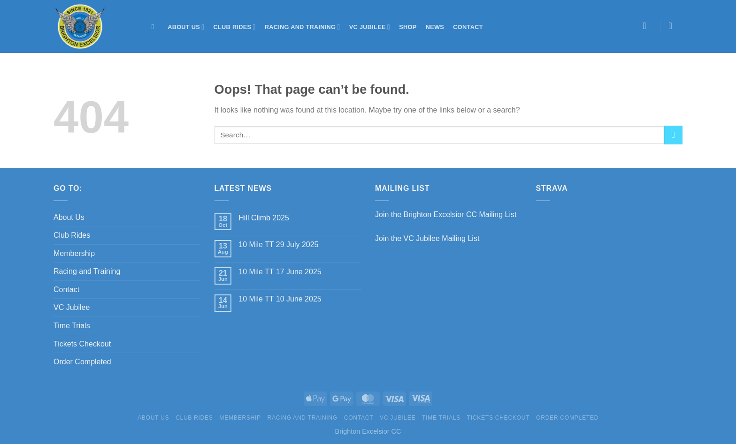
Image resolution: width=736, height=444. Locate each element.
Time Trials (72, 326)
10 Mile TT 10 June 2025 (279, 299)
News (435, 26)
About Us (186, 27)
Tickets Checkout (82, 344)
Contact (468, 26)
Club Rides (235, 27)
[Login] (647, 25)
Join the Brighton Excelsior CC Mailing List (445, 214)
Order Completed (82, 362)
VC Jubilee (369, 27)
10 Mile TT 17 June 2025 (279, 272)
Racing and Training (302, 27)
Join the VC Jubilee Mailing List (427, 238)
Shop (407, 26)
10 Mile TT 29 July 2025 (278, 244)
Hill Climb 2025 (263, 218)
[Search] (155, 27)
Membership (74, 253)
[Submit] (673, 135)
